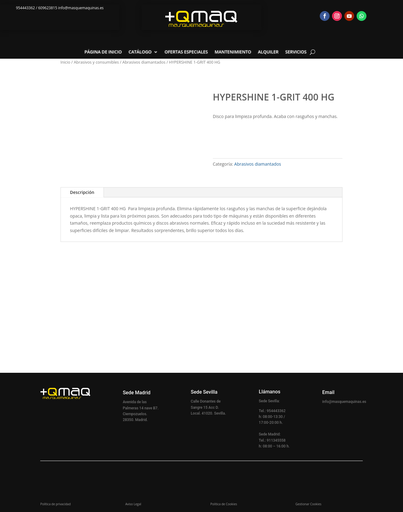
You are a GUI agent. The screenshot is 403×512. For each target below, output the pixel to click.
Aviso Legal (133, 504)
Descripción (82, 192)
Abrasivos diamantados (143, 62)
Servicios (296, 52)
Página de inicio (103, 52)
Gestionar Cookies (308, 504)
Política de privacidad (55, 504)
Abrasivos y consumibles (96, 62)
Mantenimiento (233, 52)
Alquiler (268, 52)
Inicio (65, 62)
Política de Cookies (223, 504)
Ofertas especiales (186, 52)
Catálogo (140, 52)
